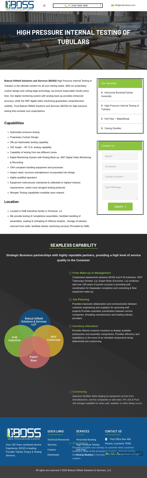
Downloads (53, 455)
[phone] (118, 453)
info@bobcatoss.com (125, 5)
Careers (52, 449)
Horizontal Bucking (86, 439)
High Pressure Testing (87, 444)
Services (52, 444)
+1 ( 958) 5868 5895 (77, 5)
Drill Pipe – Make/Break (115, 119)
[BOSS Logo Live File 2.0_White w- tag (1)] (24, 428)
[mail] (112, 453)
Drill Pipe (81, 449)
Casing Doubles (111, 128)
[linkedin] (107, 453)
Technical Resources (58, 439)
